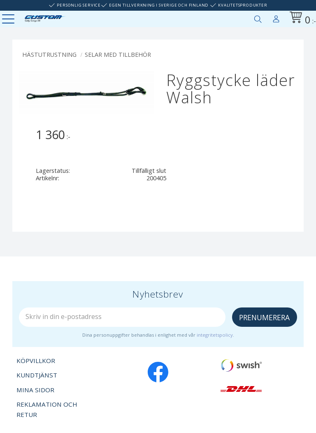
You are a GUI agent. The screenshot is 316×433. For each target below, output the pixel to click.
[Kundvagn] (301, 19)
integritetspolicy (215, 335)
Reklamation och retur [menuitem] (46, 409)
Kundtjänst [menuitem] (36, 375)
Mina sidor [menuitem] (276, 17)
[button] (9, 19)
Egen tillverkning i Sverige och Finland (159, 5)
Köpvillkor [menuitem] (35, 360)
